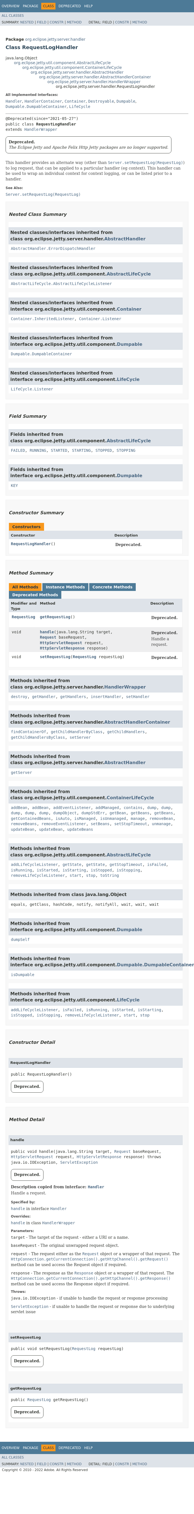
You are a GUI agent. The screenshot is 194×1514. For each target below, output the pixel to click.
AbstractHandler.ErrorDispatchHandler (53, 248)
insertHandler (106, 696)
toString (109, 875)
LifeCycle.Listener (32, 389)
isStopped (101, 870)
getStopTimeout (126, 864)
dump (152, 807)
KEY (14, 485)
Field (41, 22)
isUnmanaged (113, 818)
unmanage (161, 824)
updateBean (22, 829)
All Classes (13, 16)
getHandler (43, 696)
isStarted (47, 870)
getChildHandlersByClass (38, 737)
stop (91, 875)
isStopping (128, 870)
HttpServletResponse (62, 648)
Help (88, 6)
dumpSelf (20, 939)
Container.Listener (100, 319)
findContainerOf (28, 732)
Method (74, 22)
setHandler (137, 696)
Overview (11, 6)
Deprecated (70, 6)
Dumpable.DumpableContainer (36, 106)
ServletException (79, 1162)
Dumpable (126, 101)
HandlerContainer (43, 101)
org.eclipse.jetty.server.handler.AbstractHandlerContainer (95, 77)
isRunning (21, 870)
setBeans (100, 824)
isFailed (156, 864)
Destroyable (101, 101)
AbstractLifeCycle (129, 274)
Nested (26, 22)
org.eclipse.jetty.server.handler (55, 39)
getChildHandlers (126, 732)
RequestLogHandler (31, 544)
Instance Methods (65, 587)
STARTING (81, 450)
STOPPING (126, 450)
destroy (19, 696)
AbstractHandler (125, 239)
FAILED (18, 450)
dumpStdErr (93, 813)
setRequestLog (55, 657)
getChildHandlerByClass (76, 732)
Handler (14, 101)
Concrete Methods (113, 587)
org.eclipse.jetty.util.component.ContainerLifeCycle (72, 67)
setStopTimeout (130, 824)
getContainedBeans (31, 818)
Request (48, 637)
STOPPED (103, 450)
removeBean (161, 818)
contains (133, 807)
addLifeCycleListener (34, 864)
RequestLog (23, 617)
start (75, 875)
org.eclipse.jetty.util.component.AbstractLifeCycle (62, 63)
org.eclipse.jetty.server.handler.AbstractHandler (77, 72)
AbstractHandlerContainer (137, 722)
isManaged (85, 818)
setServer (80, 737)
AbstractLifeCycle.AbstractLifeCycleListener (61, 283)
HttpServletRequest (61, 643)
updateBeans (80, 829)
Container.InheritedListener (42, 319)
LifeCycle (79, 106)
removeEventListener (64, 824)
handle (47, 632)
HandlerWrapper (40, 129)
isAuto (62, 818)
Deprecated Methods (35, 595)
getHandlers (73, 696)
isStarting (74, 870)
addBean (19, 807)
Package (30, 6)
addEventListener (72, 807)
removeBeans (24, 824)
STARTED (59, 450)
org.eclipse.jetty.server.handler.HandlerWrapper (93, 81)
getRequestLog (55, 617)
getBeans (140, 813)
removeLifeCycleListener (38, 875)
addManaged (107, 807)
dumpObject (65, 813)
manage (138, 818)
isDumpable (22, 974)
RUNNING (38, 450)
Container (75, 101)
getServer (21, 772)
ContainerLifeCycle (130, 797)
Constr (57, 22)
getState (71, 864)
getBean (118, 813)
